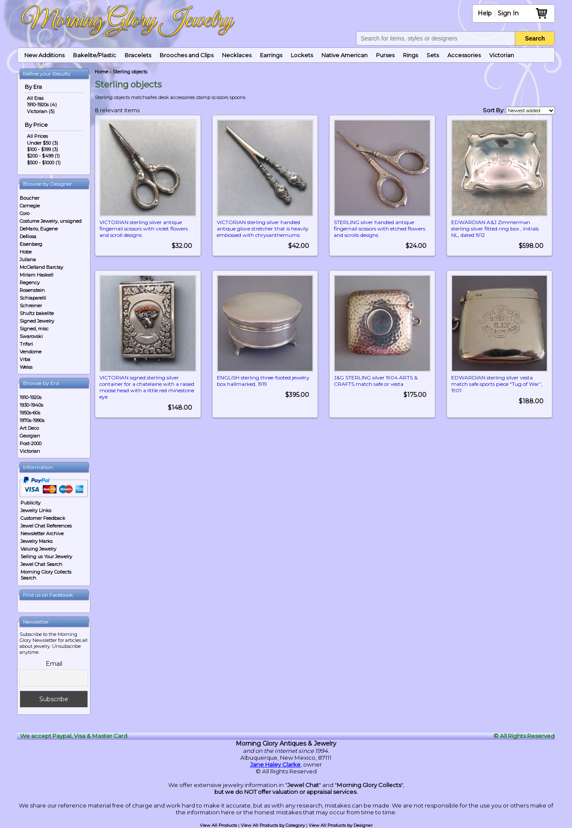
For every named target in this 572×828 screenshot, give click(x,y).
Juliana (28, 259)
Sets (432, 55)
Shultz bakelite (37, 313)
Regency (30, 283)
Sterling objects (130, 72)
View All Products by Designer (341, 825)
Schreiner (31, 306)
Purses (385, 55)
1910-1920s (30, 397)
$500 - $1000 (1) (44, 163)
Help (485, 13)
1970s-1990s (32, 420)
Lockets (302, 55)
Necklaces (236, 55)
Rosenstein (32, 290)
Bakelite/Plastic (94, 55)
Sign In (508, 13)
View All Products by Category (273, 825)
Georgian (30, 436)
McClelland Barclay (41, 267)
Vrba (25, 359)
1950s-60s (30, 413)
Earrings (271, 55)
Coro (24, 213)
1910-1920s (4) (42, 105)
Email (54, 664)
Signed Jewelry (37, 321)
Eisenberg (31, 244)
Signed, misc (34, 329)
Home (101, 72)
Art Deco (29, 428)
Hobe (26, 252)
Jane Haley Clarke (275, 764)
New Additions (44, 55)
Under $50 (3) (42, 143)
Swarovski (31, 336)
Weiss (26, 367)
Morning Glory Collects (369, 784)
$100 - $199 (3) (42, 149)
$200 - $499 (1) (43, 156)
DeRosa (28, 236)
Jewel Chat (303, 784)
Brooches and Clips (186, 55)
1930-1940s (31, 405)
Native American (344, 55)
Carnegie (30, 206)
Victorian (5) (41, 111)
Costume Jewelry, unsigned (51, 221)
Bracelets (138, 55)
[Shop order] (530, 110)
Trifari (26, 344)
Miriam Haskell (36, 275)
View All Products (218, 825)
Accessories (464, 55)
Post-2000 (30, 443)
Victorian (501, 55)
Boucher (29, 198)
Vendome (30, 352)
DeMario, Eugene (39, 229)
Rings (410, 55)
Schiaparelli (33, 298)
